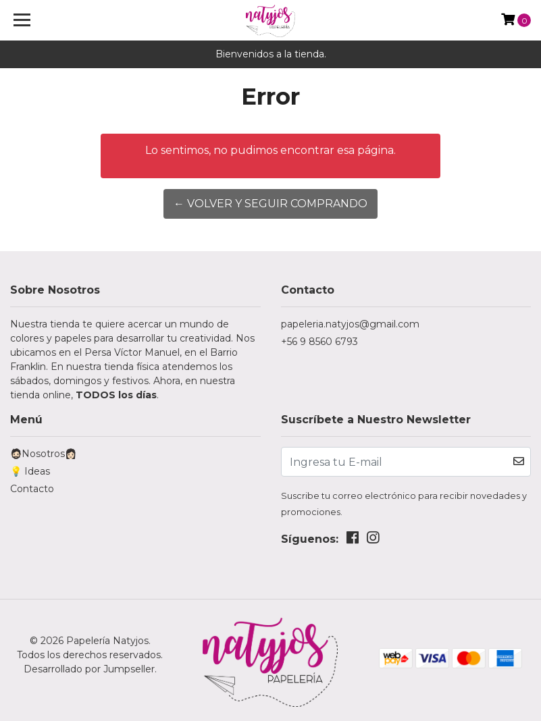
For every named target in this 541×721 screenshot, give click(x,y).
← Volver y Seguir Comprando (270, 203)
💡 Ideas (30, 471)
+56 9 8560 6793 (319, 342)
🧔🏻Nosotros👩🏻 (43, 454)
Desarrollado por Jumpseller (89, 669)
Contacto (32, 489)
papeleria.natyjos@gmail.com (350, 324)
